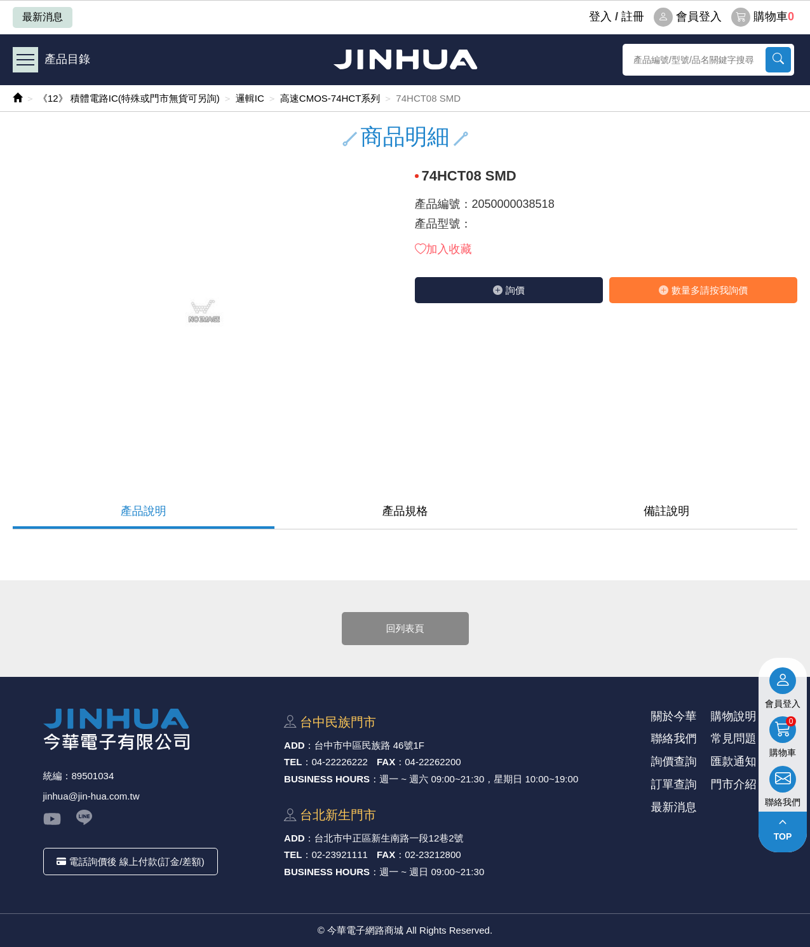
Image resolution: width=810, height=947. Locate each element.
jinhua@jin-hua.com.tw (91, 796)
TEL (293, 761)
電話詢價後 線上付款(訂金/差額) (131, 861)
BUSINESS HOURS (327, 778)
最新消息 (42, 16)
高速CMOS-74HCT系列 (330, 98)
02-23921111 (339, 854)
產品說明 (143, 511)
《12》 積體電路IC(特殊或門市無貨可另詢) (129, 98)
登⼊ (600, 16)
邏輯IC (250, 98)
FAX (386, 761)
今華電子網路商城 (405, 59)
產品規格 (405, 511)
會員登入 (688, 17)
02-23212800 (433, 854)
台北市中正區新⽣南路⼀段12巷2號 (389, 838)
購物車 (762, 17)
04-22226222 (339, 761)
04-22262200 (433, 761)
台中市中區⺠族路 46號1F (369, 745)
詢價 (509, 290)
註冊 (632, 16)
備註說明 (666, 511)
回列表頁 (405, 628)
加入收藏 (443, 249)
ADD (294, 745)
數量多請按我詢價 (703, 290)
